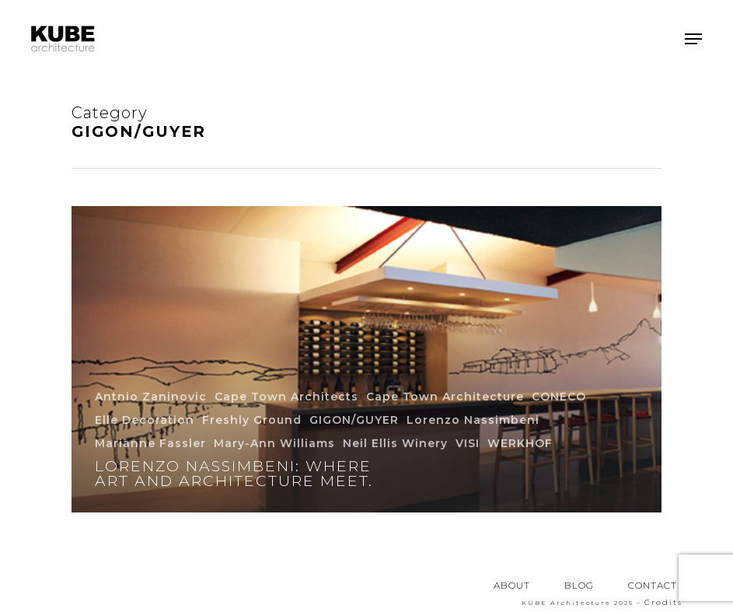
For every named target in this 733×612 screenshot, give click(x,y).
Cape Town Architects (286, 397)
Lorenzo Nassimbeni (473, 420)
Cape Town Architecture (445, 397)
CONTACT (652, 585)
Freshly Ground (252, 420)
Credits (663, 602)
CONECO (559, 397)
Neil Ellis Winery (395, 443)
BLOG (579, 585)
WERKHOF (520, 443)
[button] (693, 39)
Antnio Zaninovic (151, 397)
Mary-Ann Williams (274, 443)
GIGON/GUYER (354, 420)
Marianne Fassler (150, 443)
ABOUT (512, 585)
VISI (468, 443)
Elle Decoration (144, 420)
